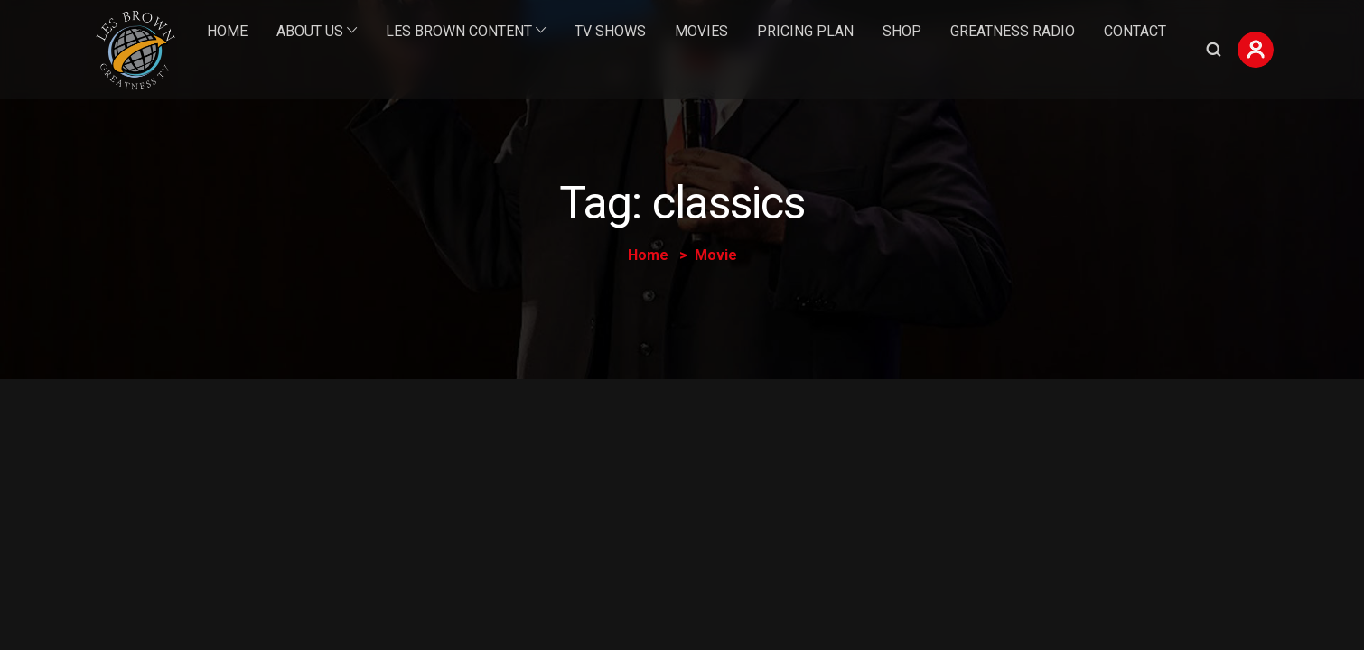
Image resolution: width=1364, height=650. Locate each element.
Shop (902, 31)
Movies (701, 31)
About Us (309, 31)
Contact (1135, 31)
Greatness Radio (1012, 31)
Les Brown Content (459, 31)
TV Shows (610, 31)
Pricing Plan (805, 31)
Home (227, 31)
